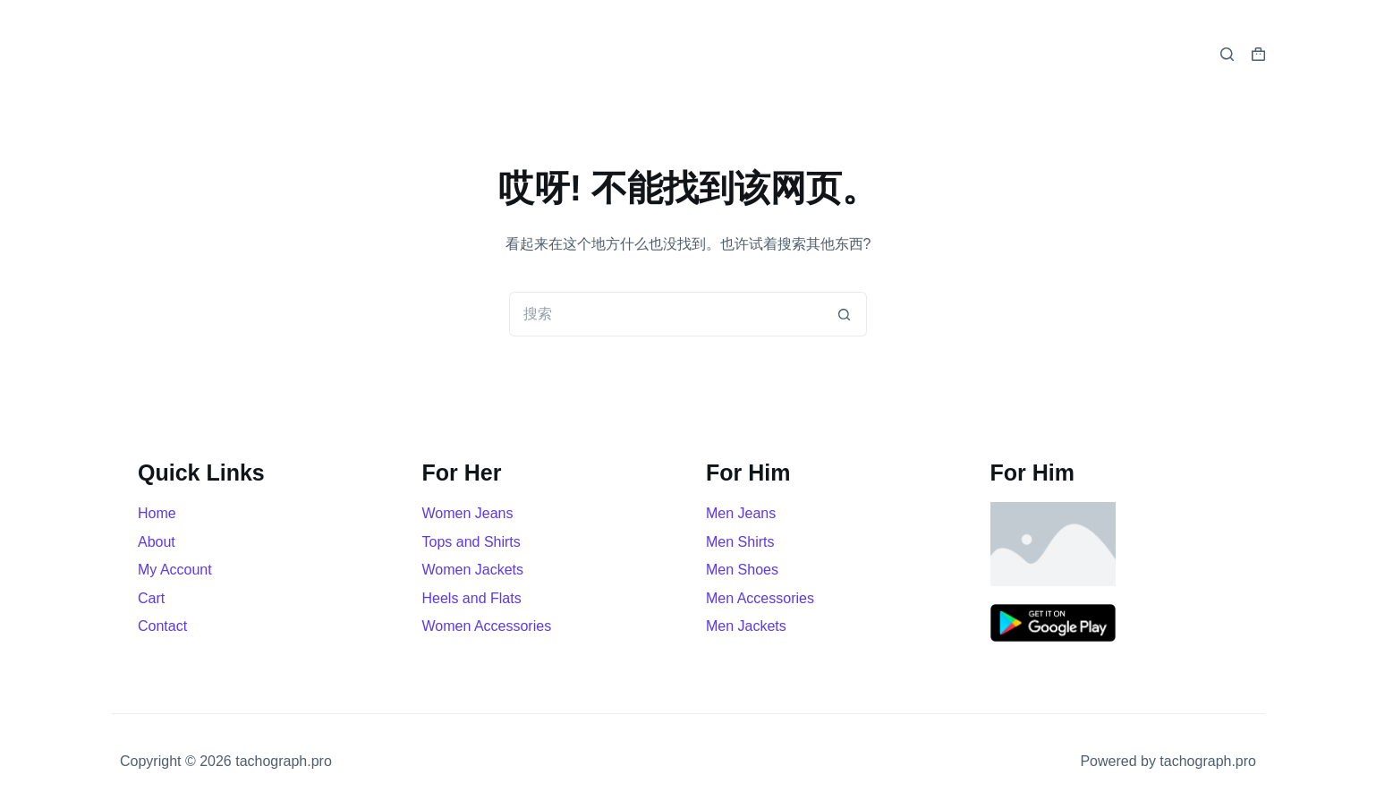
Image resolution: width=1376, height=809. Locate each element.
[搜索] (1227, 54)
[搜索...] (665, 314)
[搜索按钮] (844, 314)
